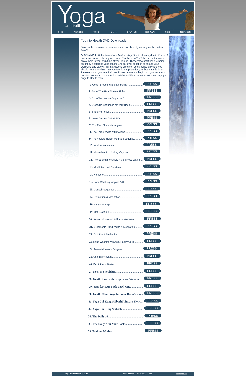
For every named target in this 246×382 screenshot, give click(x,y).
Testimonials (185, 32)
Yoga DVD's (150, 32)
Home (60, 32)
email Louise (181, 374)
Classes (114, 32)
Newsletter (78, 32)
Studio (96, 32)
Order (167, 32)
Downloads (132, 32)
